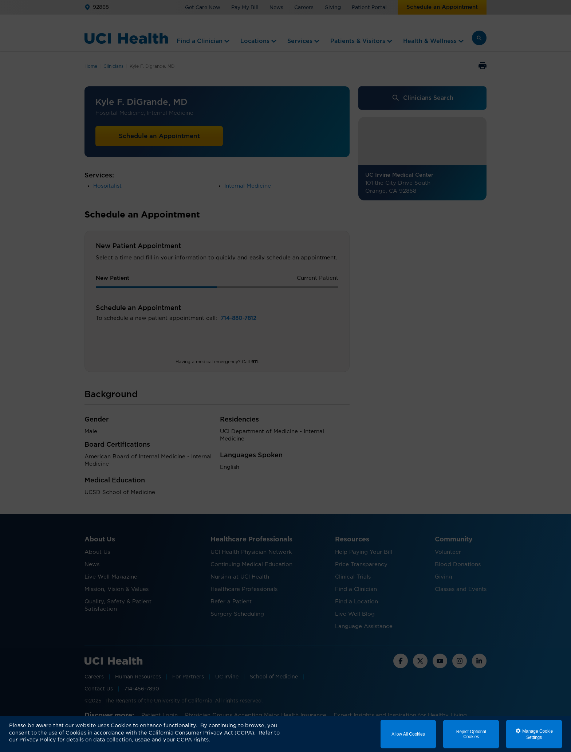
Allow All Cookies (408, 734)
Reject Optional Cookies (471, 734)
